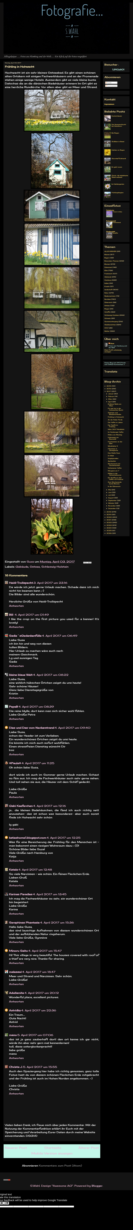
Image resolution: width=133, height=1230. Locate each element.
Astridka (15, 1010)
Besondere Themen (111, 261)
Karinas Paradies (20, 894)
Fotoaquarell (111, 221)
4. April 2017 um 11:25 (38, 763)
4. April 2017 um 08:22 (50, 674)
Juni (110, 492)
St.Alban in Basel (118, 141)
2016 (109, 389)
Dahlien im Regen (118, 150)
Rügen (106, 309)
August (111, 498)
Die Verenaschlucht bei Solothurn (119, 125)
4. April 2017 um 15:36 (57, 922)
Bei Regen (115, 133)
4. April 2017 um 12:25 (63, 837)
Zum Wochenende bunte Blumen (115, 483)
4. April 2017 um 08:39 (36, 706)
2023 (109, 525)
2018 (109, 512)
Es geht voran (117, 167)
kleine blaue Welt (21, 674)
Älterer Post (88, 1148)
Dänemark (108, 267)
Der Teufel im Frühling (113, 426)
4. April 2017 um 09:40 (73, 727)
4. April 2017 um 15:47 (45, 950)
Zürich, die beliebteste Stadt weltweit (120, 176)
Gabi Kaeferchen (21, 805)
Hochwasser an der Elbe (115, 442)
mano (13, 1035)
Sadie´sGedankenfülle (25, 635)
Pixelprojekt (110, 231)
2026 (109, 533)
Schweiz (107, 318)
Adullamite (16, 992)
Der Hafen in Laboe (115, 422)
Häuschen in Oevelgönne (113, 449)
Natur (106, 293)
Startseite (52, 1148)
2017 (109, 391)
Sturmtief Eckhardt (119, 158)
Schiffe (107, 312)
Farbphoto (110, 210)
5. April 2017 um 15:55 (40, 1066)
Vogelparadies (113, 458)
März (110, 399)
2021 (109, 520)
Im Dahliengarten (118, 184)
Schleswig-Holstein (54, 566)
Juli (109, 495)
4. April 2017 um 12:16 (49, 805)
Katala (13, 869)
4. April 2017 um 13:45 (49, 894)
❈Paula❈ (15, 763)
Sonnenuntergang (111, 321)
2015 (109, 386)
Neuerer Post (16, 1148)
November (112, 506)
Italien (106, 283)
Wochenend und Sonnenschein (114, 464)
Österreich (108, 302)
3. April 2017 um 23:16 (50, 582)
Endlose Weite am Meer (114, 405)
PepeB (13, 706)
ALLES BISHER (110, 251)
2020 (109, 517)
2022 (109, 522)
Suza (112, 343)
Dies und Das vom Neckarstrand (31, 727)
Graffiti (115, 233)
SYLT (106, 328)
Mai (110, 490)
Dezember (112, 508)
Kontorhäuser (117, 116)
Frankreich (108, 273)
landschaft (108, 289)
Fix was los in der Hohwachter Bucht (115, 409)
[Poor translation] (6, 1203)
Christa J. (15, 1066)
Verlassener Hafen (115, 468)
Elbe (106, 270)
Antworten (16, 605)
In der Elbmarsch (114, 486)
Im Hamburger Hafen (115, 432)
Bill (11, 614)
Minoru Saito (18, 950)
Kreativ (107, 286)
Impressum (109, 104)
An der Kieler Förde (115, 420)
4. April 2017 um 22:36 (38, 1010)
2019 (109, 514)
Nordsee (107, 299)
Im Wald (111, 456)
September (112, 500)
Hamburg (107, 280)
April (110, 402)
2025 (109, 530)
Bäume (106, 254)
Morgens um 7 (113, 471)
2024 (109, 528)
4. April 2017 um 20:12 (41, 992)
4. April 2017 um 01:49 (32, 614)
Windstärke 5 (113, 446)
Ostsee (35, 566)
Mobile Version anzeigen (52, 1153)
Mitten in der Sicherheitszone (114, 474)
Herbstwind (117, 222)
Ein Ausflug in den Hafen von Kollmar (115, 478)
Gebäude (22, 566)
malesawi (15, 971)
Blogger (97, 1185)
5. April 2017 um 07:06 (35, 1035)
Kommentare (111, 86)
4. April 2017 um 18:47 (38, 971)
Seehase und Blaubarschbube (114, 413)
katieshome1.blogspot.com (27, 837)
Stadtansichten (110, 325)
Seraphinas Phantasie (24, 922)
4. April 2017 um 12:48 (35, 869)
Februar (111, 396)
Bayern (107, 258)
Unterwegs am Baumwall (113, 438)
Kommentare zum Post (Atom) (60, 1165)
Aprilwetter (112, 461)
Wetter (106, 331)
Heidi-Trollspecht (21, 582)
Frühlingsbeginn (117, 192)
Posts (108, 83)
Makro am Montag (115, 435)
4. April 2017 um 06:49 (59, 635)
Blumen (107, 264)
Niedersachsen (109, 296)
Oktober (111, 503)
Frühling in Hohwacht (116, 417)
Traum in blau (117, 212)
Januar (111, 394)
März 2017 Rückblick (116, 429)
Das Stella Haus (114, 453)
